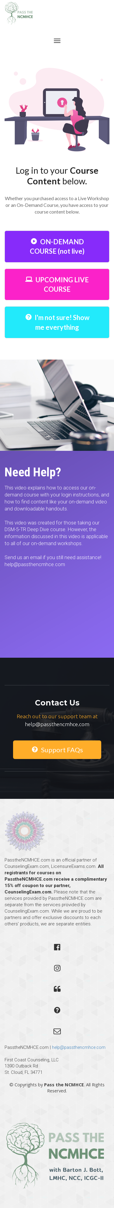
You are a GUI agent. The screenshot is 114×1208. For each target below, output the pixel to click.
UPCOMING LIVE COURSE (57, 284)
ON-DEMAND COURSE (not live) (57, 246)
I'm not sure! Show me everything (57, 322)
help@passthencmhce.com (78, 1047)
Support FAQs (57, 750)
